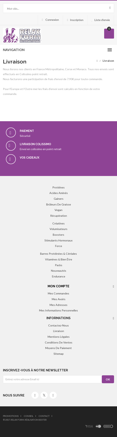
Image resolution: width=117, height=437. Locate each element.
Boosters (58, 234)
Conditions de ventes (58, 342)
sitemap (59, 353)
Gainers (58, 198)
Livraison (58, 331)
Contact (44, 415)
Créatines (58, 223)
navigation (14, 50)
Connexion (52, 19)
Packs (58, 265)
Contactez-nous (58, 325)
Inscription (76, 20)
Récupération (58, 215)
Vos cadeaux (29, 157)
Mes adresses (58, 304)
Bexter (43, 419)
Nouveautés (58, 270)
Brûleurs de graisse (58, 204)
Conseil (28, 415)
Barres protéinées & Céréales (58, 253)
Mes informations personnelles (58, 310)
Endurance (58, 276)
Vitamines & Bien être (58, 259)
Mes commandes (58, 293)
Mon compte (58, 286)
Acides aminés (58, 193)
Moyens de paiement (58, 348)
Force (58, 246)
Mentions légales (59, 336)
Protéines (58, 187)
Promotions (11, 415)
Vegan (58, 210)
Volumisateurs (58, 229)
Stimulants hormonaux (58, 240)
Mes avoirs (58, 299)
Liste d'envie (102, 20)
